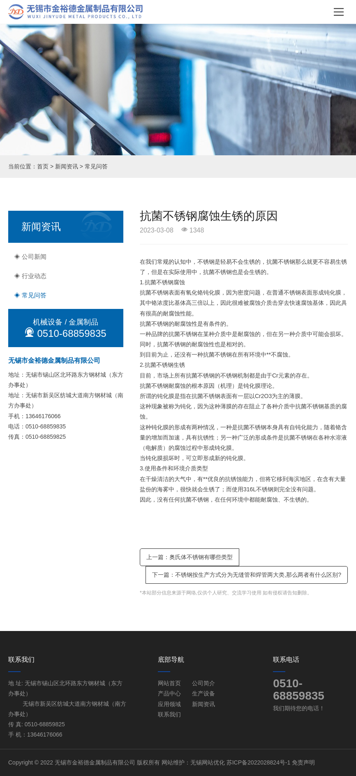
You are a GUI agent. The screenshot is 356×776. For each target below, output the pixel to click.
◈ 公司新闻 (30, 256)
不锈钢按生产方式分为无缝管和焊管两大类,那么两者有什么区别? (258, 574)
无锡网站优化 (207, 762)
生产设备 (203, 693)
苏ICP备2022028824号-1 (259, 762)
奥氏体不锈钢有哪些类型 (201, 557)
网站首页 (169, 683)
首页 (43, 166)
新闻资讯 (66, 166)
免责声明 (303, 762)
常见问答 (96, 166)
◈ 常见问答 (30, 295)
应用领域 (169, 704)
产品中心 (169, 693)
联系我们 (169, 714)
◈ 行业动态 (30, 275)
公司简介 (203, 683)
